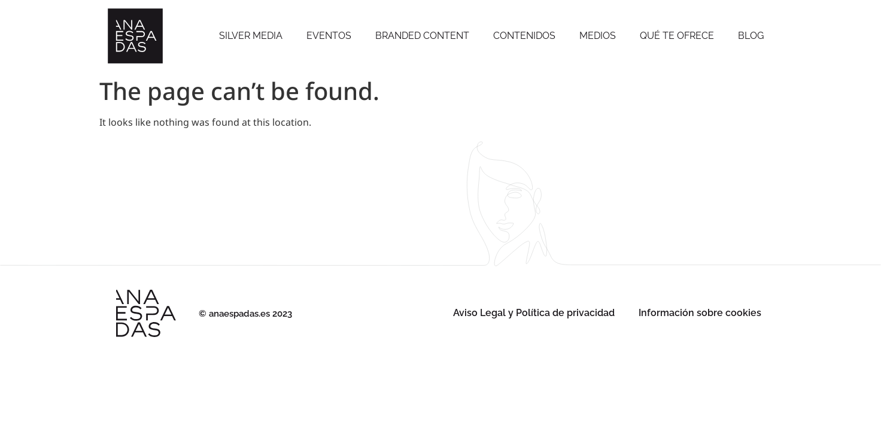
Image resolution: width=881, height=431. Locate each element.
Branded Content (422, 35)
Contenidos (524, 35)
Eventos (328, 35)
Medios (597, 35)
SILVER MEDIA (250, 35)
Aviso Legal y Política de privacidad (534, 312)
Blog (751, 35)
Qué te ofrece (677, 35)
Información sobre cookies (700, 312)
